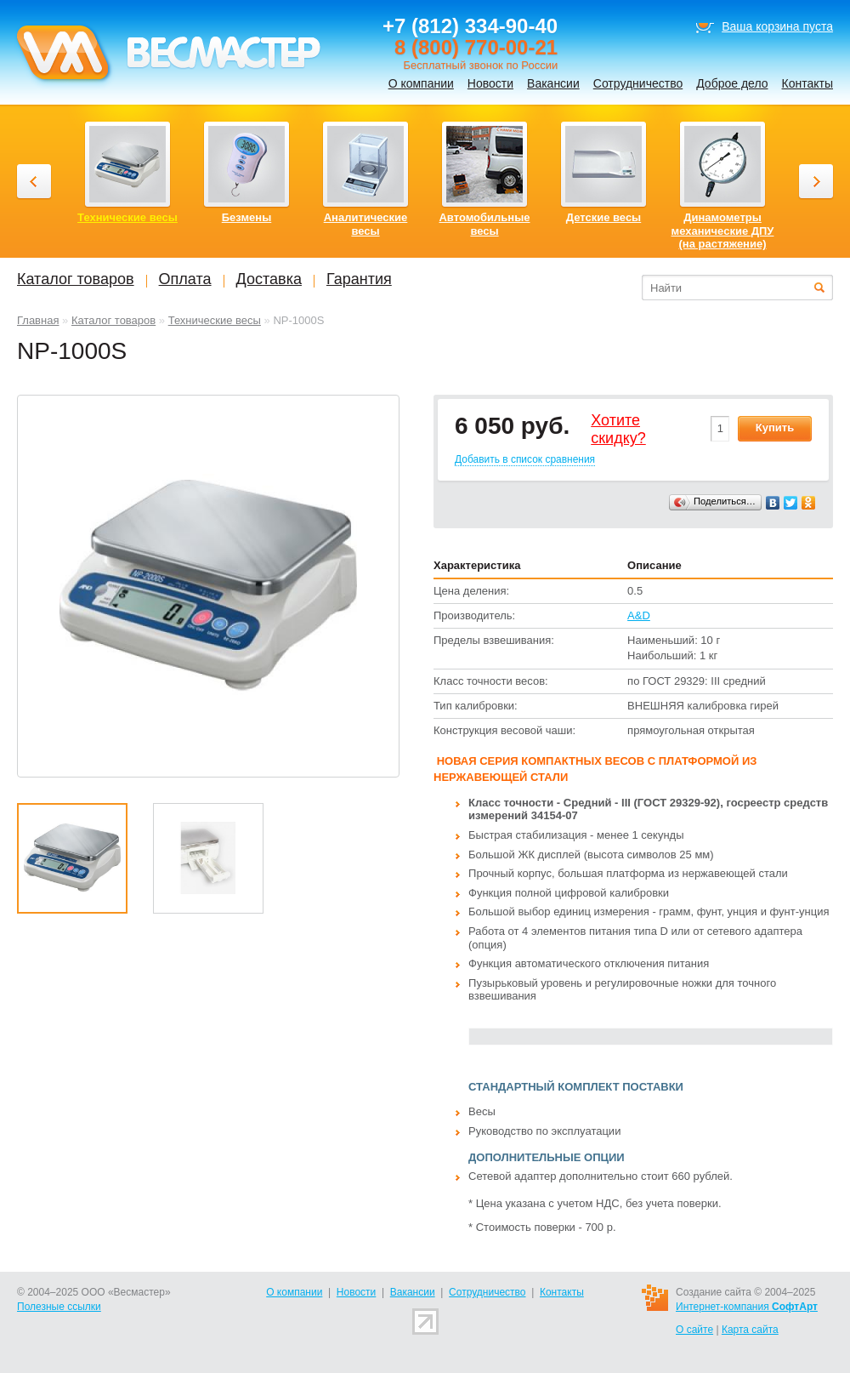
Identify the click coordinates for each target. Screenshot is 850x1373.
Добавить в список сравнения (525, 459)
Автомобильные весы (484, 224)
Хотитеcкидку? (618, 429)
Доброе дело (732, 83)
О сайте (694, 1330)
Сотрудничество (638, 83)
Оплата (185, 279)
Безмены (247, 217)
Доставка (269, 279)
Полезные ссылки (59, 1307)
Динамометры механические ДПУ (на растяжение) (723, 230)
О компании (421, 83)
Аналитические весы (366, 224)
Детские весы (603, 217)
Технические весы (214, 320)
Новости (490, 83)
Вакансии (553, 83)
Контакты (807, 83)
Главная (38, 320)
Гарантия (359, 279)
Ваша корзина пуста (777, 26)
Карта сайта (750, 1330)
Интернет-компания (747, 1307)
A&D (638, 615)
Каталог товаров (113, 320)
